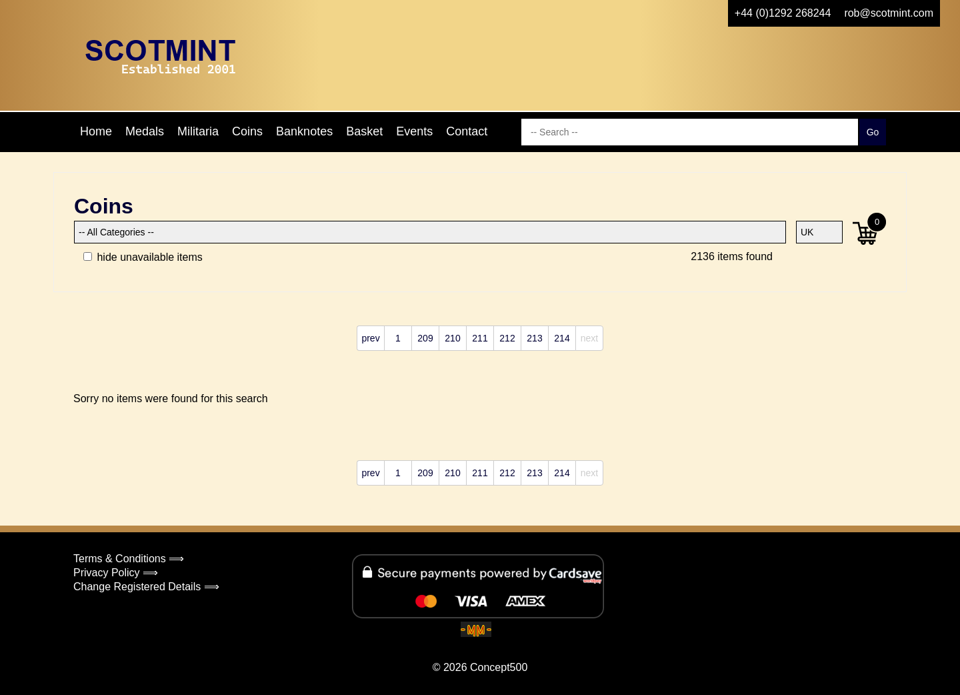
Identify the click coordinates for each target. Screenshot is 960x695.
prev (370, 338)
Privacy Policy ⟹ (115, 572)
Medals (144, 131)
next (589, 338)
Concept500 (498, 667)
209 (425, 338)
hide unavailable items (143, 257)
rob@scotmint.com (888, 13)
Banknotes (304, 131)
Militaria (198, 131)
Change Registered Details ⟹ (146, 586)
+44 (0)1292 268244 (783, 13)
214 (561, 338)
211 (479, 338)
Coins (247, 131)
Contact (466, 131)
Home (96, 131)
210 (452, 338)
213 (534, 338)
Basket (364, 131)
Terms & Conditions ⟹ (128, 558)
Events (414, 131)
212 (507, 338)
